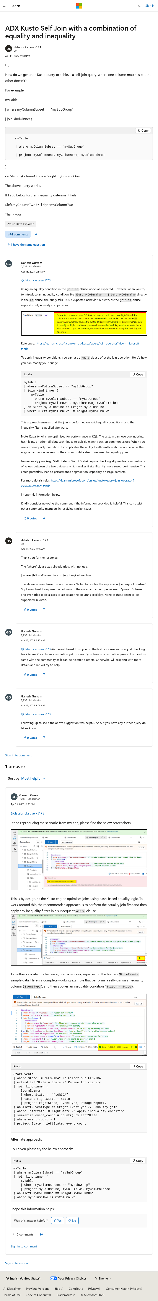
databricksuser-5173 (27, 47)
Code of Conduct (37, 1295)
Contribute (76, 1288)
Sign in (150, 5)
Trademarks (64, 1295)
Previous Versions (37, 1288)
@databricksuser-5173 (36, 280)
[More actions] (149, 16)
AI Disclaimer (12, 1288)
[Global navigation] (4, 6)
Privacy (93, 1288)
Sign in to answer (16, 1263)
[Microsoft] (79, 6)
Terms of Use (12, 1295)
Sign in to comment (18, 755)
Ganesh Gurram (31, 263)
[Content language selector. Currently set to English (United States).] (23, 1278)
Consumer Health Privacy (123, 1288)
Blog (57, 1288)
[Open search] (139, 6)
